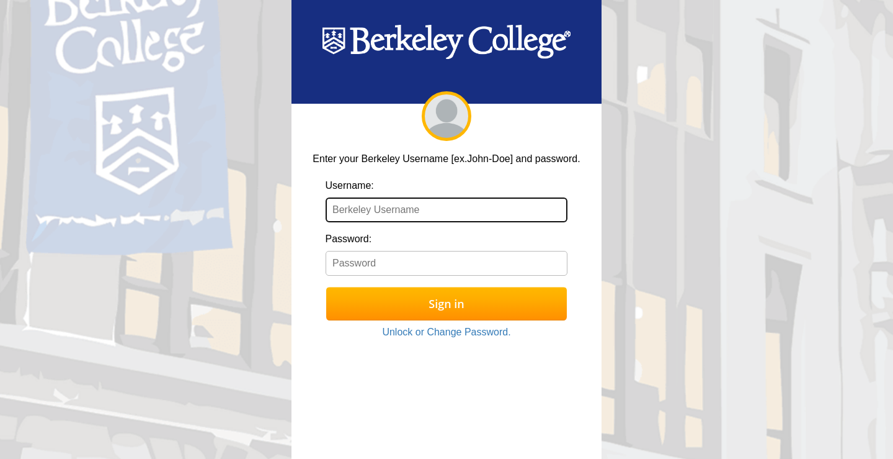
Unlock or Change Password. (446, 332)
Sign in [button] (446, 303)
